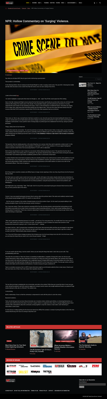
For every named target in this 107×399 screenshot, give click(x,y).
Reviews (35, 4)
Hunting (53, 4)
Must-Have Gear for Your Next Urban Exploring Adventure (93, 94)
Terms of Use (34, 390)
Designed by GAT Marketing (62, 390)
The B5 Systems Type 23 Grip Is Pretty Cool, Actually (94, 102)
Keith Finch (9, 77)
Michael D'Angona (11, 349)
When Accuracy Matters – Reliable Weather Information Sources (94, 111)
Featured (24, 10)
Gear (40, 4)
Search (80, 79)
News (28, 4)
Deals (81, 4)
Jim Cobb (58, 351)
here (17, 98)
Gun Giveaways (72, 4)
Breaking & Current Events (14, 10)
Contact (50, 390)
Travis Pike (82, 349)
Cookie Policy (9, 390)
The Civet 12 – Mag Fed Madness (94, 86)
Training (47, 4)
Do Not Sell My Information (22, 390)
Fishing (59, 4)
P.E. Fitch (33, 353)
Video (63, 4)
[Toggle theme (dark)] (95, 4)
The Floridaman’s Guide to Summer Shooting (94, 118)
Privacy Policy (43, 390)
